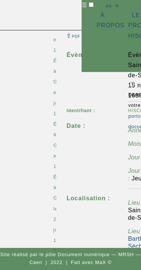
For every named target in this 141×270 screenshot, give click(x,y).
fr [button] (117, 6)
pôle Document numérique (77, 254)
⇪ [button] (73, 36)
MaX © (103, 262)
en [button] (109, 6)
